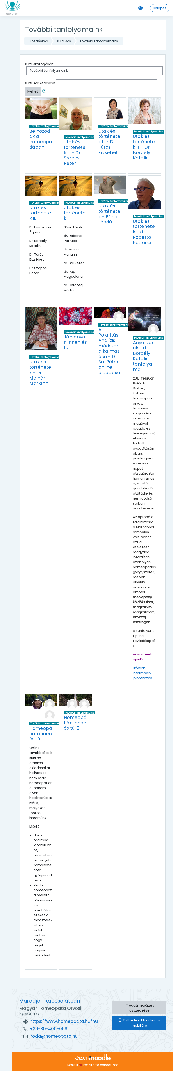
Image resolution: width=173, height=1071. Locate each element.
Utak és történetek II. (40, 212)
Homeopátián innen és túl (40, 733)
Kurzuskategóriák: (39, 63)
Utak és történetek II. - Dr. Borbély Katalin (144, 147)
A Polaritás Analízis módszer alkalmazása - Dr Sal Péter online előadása (109, 351)
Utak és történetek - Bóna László (109, 214)
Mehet (32, 91)
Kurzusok (64, 41)
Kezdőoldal (39, 41)
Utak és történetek (75, 212)
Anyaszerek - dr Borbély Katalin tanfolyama (143, 356)
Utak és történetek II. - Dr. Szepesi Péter (75, 152)
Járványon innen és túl (75, 342)
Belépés (159, 8)
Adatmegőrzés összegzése (139, 1008)
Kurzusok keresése (40, 83)
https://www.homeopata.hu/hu (64, 1021)
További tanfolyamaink (99, 41)
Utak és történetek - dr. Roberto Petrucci (144, 232)
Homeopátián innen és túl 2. (75, 722)
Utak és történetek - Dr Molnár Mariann (40, 372)
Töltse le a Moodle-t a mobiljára (139, 1023)
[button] (45, 91)
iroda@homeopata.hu (54, 1036)
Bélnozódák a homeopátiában (40, 139)
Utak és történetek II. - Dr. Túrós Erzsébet (109, 142)
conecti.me (109, 1065)
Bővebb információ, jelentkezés (142, 673)
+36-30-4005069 (48, 1029)
